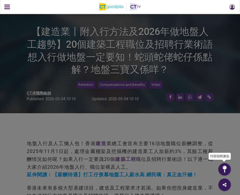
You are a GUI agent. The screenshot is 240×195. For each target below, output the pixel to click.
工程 (131, 159)
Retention (85, 85)
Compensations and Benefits (122, 85)
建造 (101, 143)
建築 (120, 159)
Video (156, 85)
